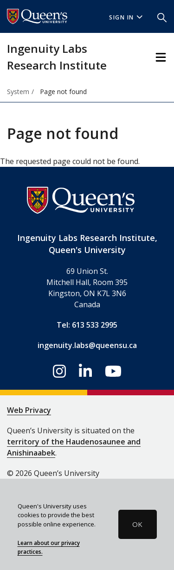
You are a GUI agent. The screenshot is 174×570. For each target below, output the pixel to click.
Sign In (125, 17)
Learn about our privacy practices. (49, 547)
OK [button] (137, 524)
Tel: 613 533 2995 (87, 325)
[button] (162, 16)
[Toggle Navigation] (161, 57)
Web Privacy (29, 410)
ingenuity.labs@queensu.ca (87, 345)
